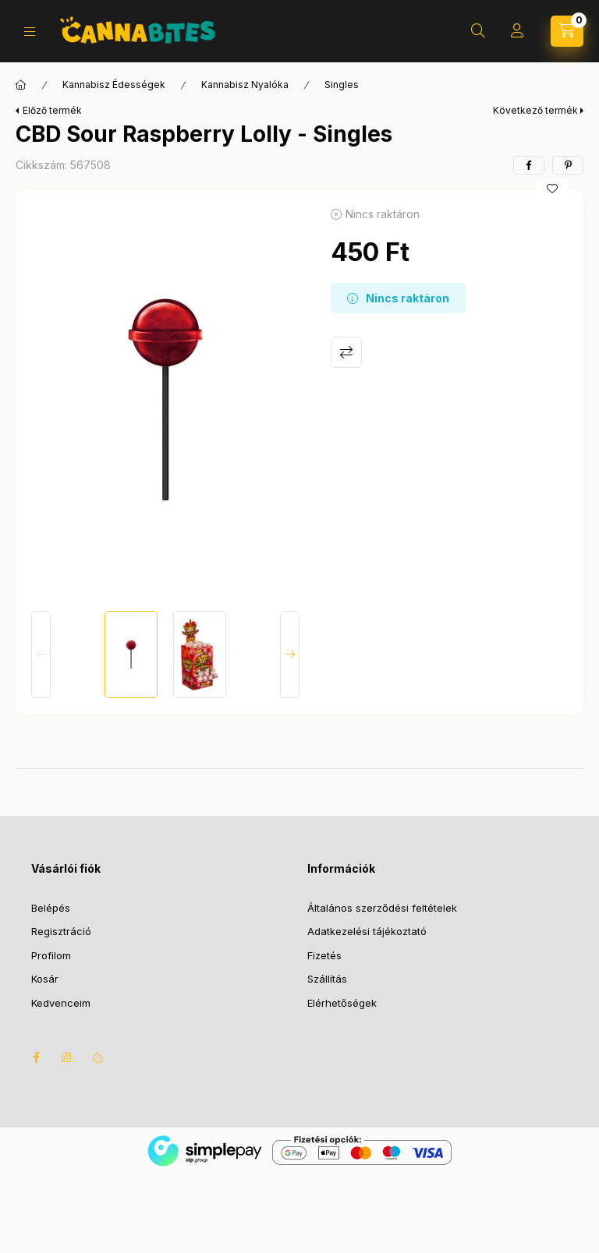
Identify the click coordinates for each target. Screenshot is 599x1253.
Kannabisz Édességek (113, 84)
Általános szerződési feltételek (382, 908)
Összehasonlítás (346, 352)
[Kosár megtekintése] (567, 31)
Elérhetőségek (342, 1003)
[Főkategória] (21, 85)
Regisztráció (61, 931)
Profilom (51, 955)
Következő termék (535, 110)
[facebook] (528, 165)
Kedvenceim (60, 1003)
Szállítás (327, 978)
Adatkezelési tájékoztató (367, 931)
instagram (67, 1057)
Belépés (50, 908)
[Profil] (517, 31)
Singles (341, 84)
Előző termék (52, 110)
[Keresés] (478, 31)
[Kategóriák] (30, 31)
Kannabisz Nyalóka (245, 84)
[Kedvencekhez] (552, 188)
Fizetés (324, 955)
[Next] (290, 654)
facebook (35, 1057)
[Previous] (41, 654)
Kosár (44, 978)
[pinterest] (567, 165)
